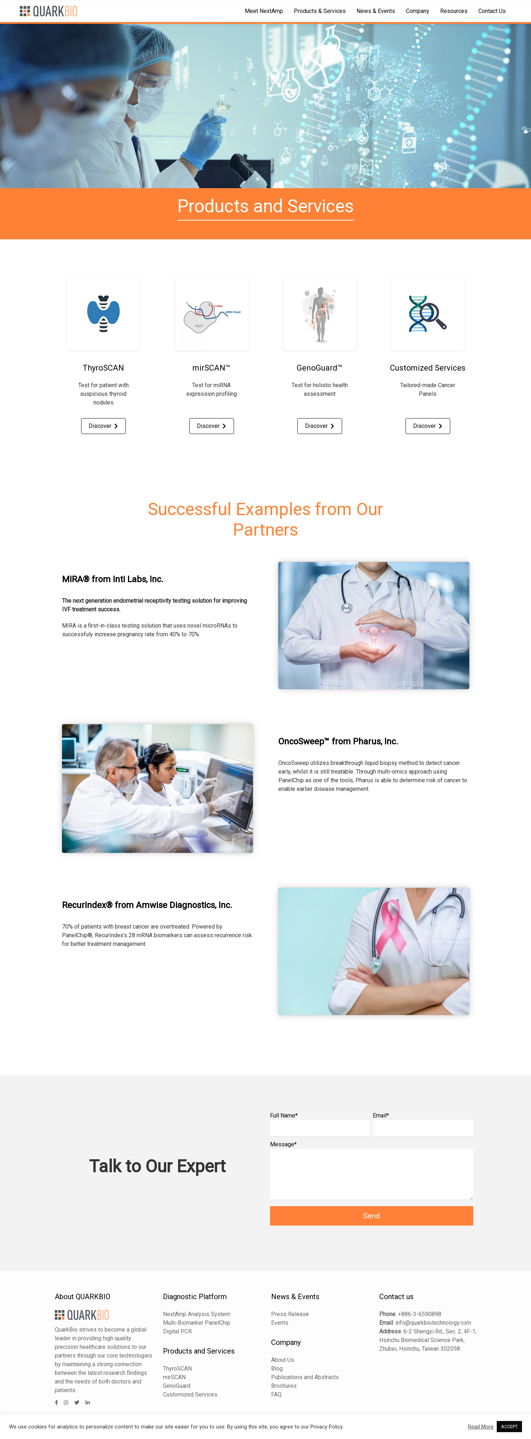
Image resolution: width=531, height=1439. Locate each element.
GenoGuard (176, 1385)
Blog (277, 1368)
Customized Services (190, 1394)
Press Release (290, 1314)
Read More (481, 1426)
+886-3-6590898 (419, 1314)
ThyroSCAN (177, 1368)
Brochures (284, 1385)
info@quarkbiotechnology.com (433, 1322)
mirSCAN (174, 1377)
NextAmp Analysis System (196, 1314)
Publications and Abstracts (305, 1377)
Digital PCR (177, 1331)
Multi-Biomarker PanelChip (196, 1322)
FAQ (276, 1394)
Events (279, 1322)
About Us (282, 1359)
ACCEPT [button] (509, 1426)
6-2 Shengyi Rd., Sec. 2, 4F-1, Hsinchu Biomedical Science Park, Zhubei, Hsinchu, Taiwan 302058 (428, 1340)
